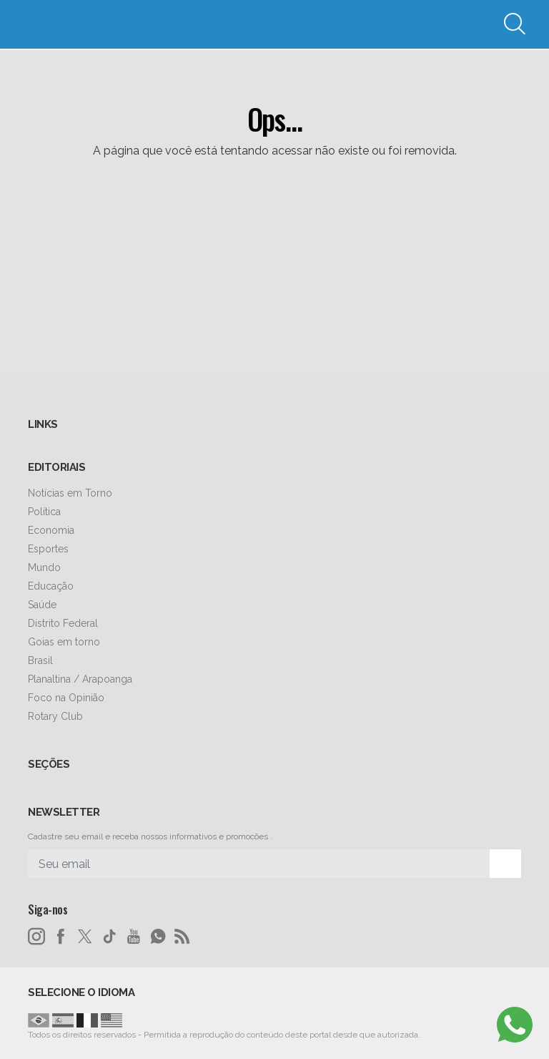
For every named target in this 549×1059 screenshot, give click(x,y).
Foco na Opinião (66, 697)
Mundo (44, 567)
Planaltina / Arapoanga (80, 679)
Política (44, 511)
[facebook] (60, 937)
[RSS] (182, 937)
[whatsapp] (158, 937)
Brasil (40, 660)
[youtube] (133, 937)
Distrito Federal (63, 623)
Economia (51, 530)
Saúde (42, 604)
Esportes (48, 549)
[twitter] (85, 937)
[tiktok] (109, 937)
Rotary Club (55, 716)
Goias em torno (64, 642)
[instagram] (36, 937)
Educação (51, 586)
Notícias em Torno (70, 493)
